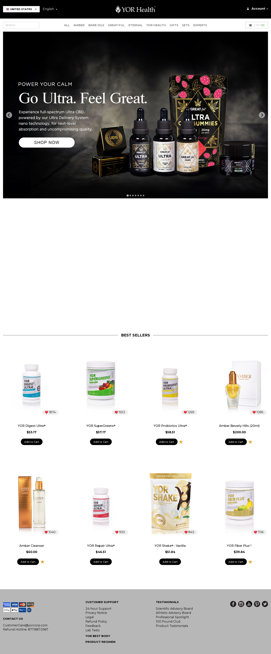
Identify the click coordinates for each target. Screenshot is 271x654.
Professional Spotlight (172, 617)
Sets (185, 25)
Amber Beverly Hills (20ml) (239, 426)
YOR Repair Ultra (101, 546)
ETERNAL (135, 25)
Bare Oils (96, 25)
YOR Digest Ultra (31, 426)
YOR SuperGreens (100, 426)
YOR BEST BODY (97, 636)
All (67, 25)
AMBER (79, 25)
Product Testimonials (172, 626)
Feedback (93, 626)
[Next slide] (262, 115)
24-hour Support (98, 608)
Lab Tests (92, 630)
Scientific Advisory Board (174, 608)
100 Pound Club (168, 621)
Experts (200, 25)
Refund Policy (96, 621)
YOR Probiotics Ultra (170, 426)
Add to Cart (31, 441)
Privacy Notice (96, 613)
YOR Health (156, 25)
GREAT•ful (116, 25)
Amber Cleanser (31, 546)
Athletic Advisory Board (173, 613)
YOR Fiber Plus (239, 546)
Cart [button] (256, 25)
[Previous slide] (9, 115)
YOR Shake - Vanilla (170, 546)
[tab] (127, 195)
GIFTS (174, 25)
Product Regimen (100, 642)
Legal (89, 617)
